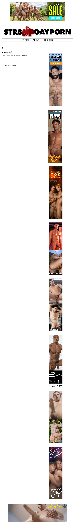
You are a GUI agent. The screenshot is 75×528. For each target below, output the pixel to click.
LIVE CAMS (36, 40)
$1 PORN (25, 40)
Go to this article (7, 52)
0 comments (24, 55)
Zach (16, 55)
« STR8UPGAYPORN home (9, 65)
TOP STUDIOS (48, 40)
